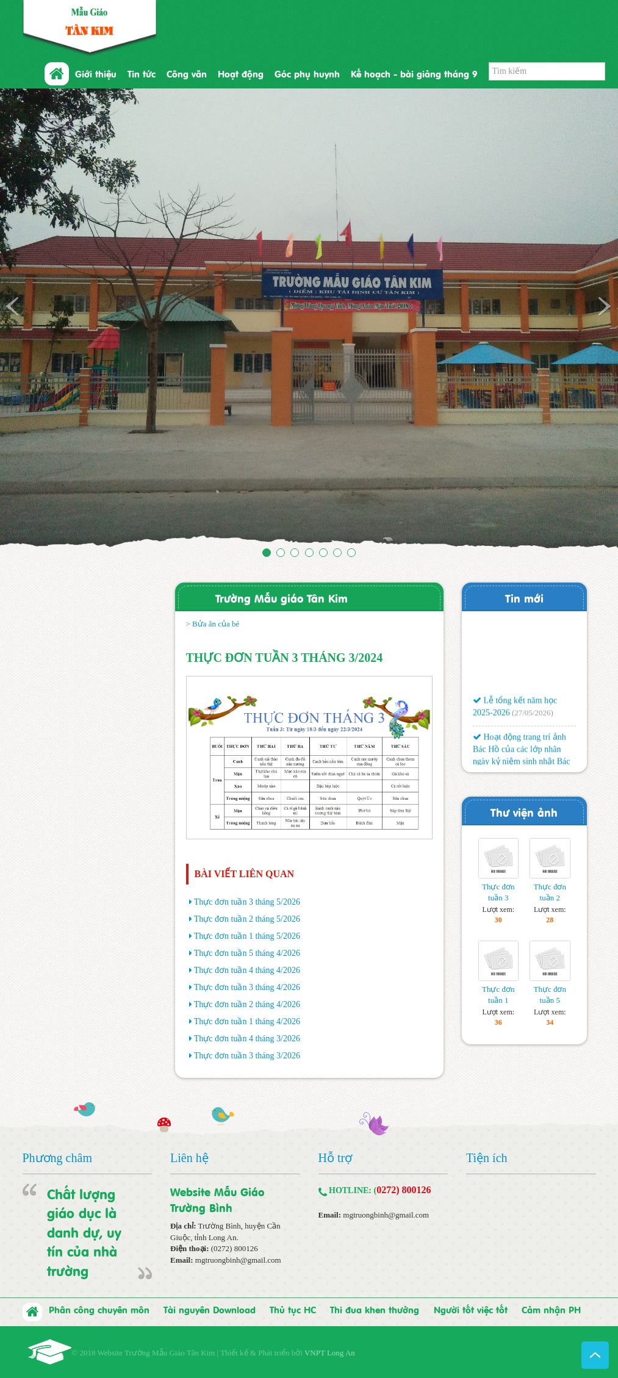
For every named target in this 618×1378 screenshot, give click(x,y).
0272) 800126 (403, 1190)
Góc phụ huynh (307, 73)
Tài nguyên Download (209, 1309)
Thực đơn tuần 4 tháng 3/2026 (247, 1038)
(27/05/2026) (532, 715)
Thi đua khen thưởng (374, 1309)
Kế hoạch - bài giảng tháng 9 (414, 73)
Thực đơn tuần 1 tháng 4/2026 (247, 1021)
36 (498, 1022)
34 (549, 1022)
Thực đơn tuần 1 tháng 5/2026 (247, 936)
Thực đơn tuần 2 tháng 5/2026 (247, 919)
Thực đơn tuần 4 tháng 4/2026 (247, 970)
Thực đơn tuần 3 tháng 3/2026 (247, 1055)
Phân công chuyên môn (99, 1309)
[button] (46, 320)
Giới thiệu (96, 73)
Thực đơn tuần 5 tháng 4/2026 (247, 953)
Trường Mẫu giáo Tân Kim (281, 597)
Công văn (187, 73)
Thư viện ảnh (524, 811)
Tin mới (524, 597)
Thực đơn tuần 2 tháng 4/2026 (247, 1004)
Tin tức (142, 73)
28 (549, 920)
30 (498, 920)
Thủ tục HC (293, 1309)
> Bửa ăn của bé (213, 623)
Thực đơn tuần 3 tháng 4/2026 (247, 987)
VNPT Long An (329, 1352)
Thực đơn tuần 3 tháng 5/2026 (247, 901)
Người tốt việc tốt (471, 1309)
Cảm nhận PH (551, 1309)
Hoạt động (241, 73)
